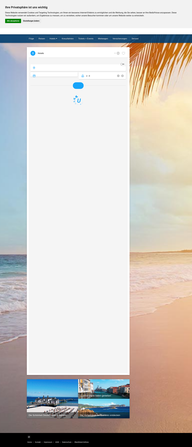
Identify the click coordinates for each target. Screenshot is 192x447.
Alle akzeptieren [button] (13, 21)
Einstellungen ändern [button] (31, 21)
